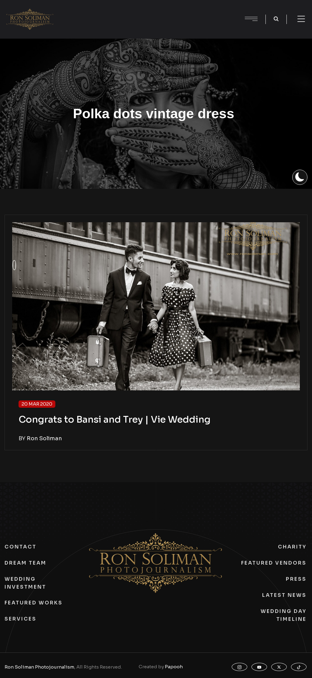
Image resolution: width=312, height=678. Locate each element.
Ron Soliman (44, 438)
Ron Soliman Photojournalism (39, 667)
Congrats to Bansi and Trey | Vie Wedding (114, 419)
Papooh (174, 666)
